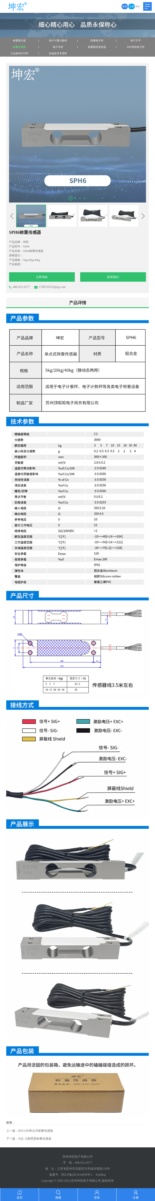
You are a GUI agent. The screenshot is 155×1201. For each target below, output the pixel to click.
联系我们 (113, 277)
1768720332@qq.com (50, 287)
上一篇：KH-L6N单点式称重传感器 (29, 1130)
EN (137, 6)
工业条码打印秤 (19, 53)
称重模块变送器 (97, 46)
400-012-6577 (19, 287)
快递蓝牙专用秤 (58, 53)
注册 (131, 6)
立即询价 (42, 277)
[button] (70, 198)
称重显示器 (19, 40)
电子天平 (135, 40)
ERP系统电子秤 (135, 46)
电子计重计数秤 (58, 40)
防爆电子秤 (97, 40)
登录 (124, 6)
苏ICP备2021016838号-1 (76, 1174)
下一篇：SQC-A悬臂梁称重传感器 (28, 1138)
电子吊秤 (58, 46)
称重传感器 (19, 46)
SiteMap (101, 1174)
